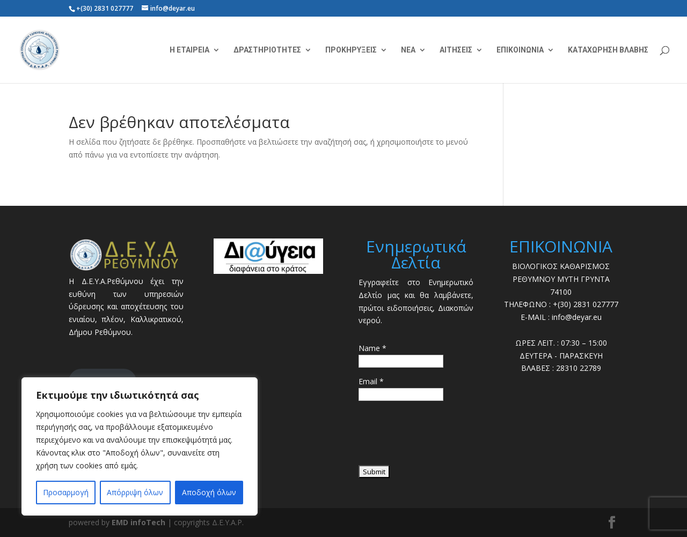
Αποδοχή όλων (209, 492)
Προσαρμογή (66, 492)
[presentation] (440, 437)
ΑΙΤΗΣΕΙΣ (456, 50)
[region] (139, 446)
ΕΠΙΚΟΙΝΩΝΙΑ (520, 50)
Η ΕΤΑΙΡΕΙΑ (189, 50)
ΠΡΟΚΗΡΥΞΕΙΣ (351, 50)
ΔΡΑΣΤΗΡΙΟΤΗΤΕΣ (267, 50)
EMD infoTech (138, 522)
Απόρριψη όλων (135, 492)
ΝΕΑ (408, 50)
